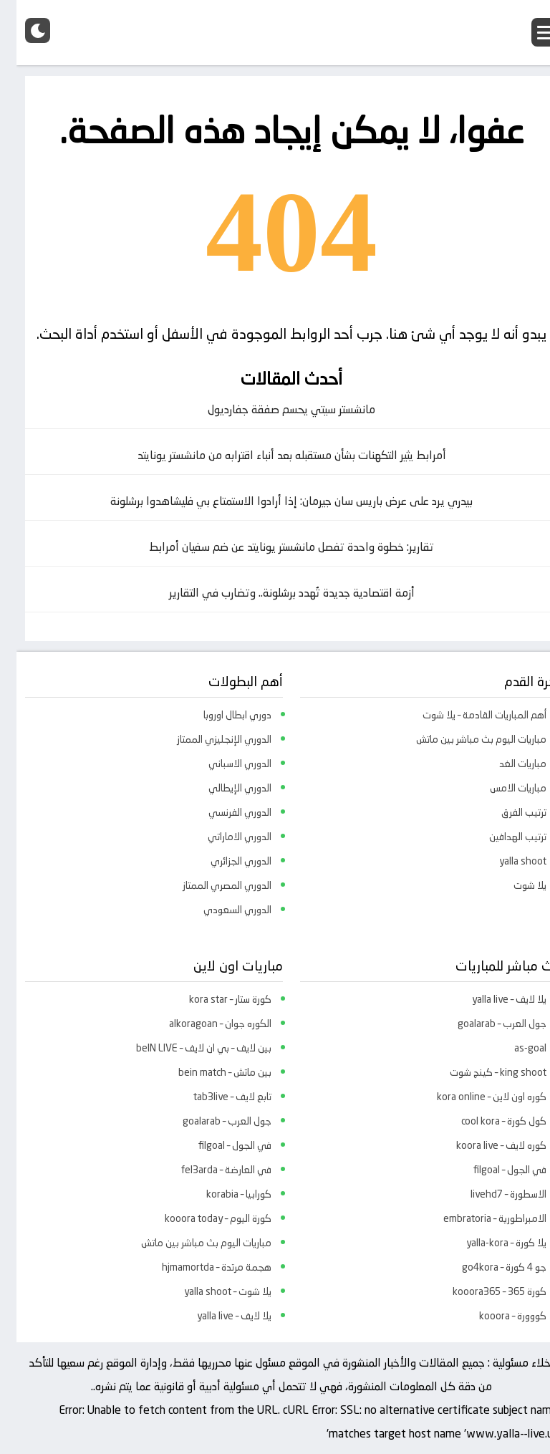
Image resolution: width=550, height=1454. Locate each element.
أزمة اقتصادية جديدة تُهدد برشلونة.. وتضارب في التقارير (275, 593)
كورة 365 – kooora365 (483, 1291)
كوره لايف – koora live (485, 1145)
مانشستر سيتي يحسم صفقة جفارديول (275, 409)
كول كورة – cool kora (487, 1121)
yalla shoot (506, 861)
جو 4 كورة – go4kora (487, 1267)
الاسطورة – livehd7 (492, 1194)
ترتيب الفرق (507, 812)
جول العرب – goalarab (485, 1023)
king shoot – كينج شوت (481, 1072)
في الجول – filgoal (493, 1170)
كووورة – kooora (496, 1316)
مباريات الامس (501, 788)
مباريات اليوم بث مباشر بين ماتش (465, 739)
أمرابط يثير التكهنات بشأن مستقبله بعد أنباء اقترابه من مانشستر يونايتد (275, 455)
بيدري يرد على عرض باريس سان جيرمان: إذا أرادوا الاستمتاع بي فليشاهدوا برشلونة (275, 501)
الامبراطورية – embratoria (478, 1218)
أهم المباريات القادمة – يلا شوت (468, 715)
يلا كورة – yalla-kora (490, 1243)
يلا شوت (513, 885)
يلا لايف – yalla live (492, 999)
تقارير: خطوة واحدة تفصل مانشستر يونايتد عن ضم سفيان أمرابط (275, 547)
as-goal (514, 1048)
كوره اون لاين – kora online (475, 1096)
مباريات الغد (506, 763)
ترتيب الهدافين (501, 836)
